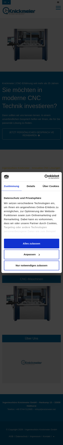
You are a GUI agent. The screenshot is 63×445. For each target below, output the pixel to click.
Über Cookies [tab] (51, 186)
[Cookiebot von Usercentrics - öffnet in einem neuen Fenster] (45, 177)
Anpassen (32, 254)
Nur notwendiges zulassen (31, 265)
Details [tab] (31, 186)
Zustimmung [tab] (11, 186)
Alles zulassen (31, 243)
